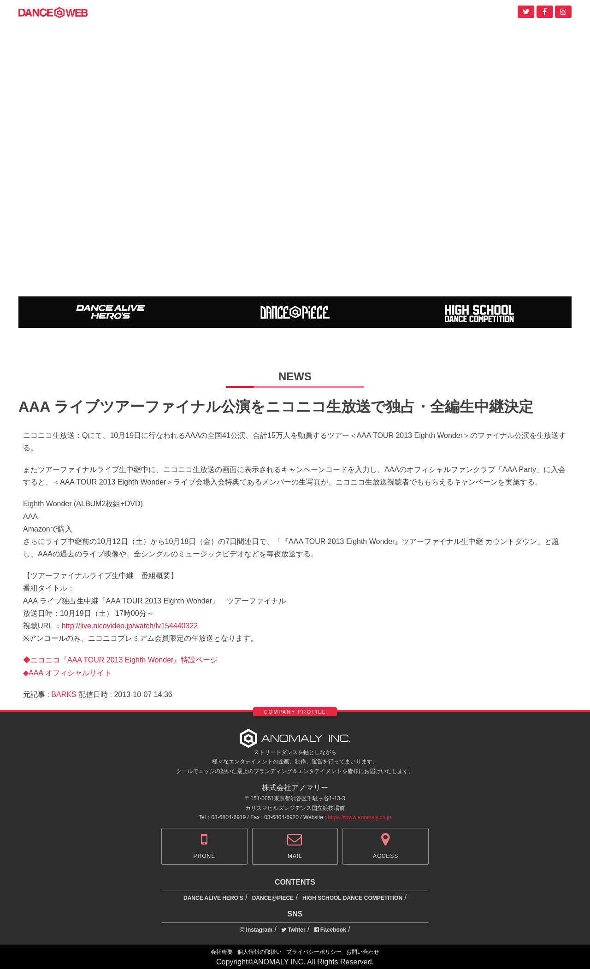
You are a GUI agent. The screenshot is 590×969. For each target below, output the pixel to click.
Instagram (256, 930)
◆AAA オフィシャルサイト (67, 673)
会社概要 (222, 952)
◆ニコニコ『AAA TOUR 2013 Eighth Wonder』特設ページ (120, 660)
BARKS (63, 694)
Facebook (330, 930)
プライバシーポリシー (314, 952)
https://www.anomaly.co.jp (359, 817)
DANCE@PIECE (273, 898)
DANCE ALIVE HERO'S (213, 898)
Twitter (293, 930)
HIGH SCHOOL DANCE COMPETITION (352, 898)
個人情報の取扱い (259, 952)
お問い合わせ (362, 952)
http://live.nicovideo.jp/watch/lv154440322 (130, 626)
